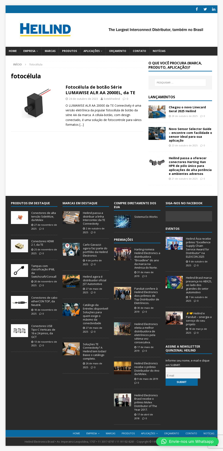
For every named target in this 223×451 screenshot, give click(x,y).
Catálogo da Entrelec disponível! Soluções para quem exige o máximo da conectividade (95, 314)
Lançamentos (161, 96)
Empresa (29, 51)
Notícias (159, 51)
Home (13, 51)
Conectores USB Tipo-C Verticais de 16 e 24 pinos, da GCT (43, 331)
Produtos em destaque (30, 203)
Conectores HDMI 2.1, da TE (42, 242)
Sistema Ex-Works (146, 216)
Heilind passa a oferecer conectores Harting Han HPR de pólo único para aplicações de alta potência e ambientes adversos (190, 166)
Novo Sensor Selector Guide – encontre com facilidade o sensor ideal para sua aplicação (190, 134)
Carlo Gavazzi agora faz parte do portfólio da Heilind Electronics (95, 249)
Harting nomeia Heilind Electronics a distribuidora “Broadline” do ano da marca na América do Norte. (147, 258)
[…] (81, 124)
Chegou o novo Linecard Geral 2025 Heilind (187, 109)
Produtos (69, 51)
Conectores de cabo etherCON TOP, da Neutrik (44, 301)
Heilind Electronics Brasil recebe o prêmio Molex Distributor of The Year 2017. (146, 402)
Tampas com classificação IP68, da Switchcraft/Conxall (43, 270)
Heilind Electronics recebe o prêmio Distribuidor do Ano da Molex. (146, 368)
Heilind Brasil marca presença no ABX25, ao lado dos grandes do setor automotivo (199, 284)
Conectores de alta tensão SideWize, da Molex (43, 216)
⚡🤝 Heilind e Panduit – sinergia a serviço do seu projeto (199, 318)
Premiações (123, 239)
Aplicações (92, 51)
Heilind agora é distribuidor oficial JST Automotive (94, 280)
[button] (187, 441)
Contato (139, 51)
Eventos (173, 228)
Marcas (50, 51)
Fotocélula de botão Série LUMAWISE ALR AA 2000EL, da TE (100, 89)
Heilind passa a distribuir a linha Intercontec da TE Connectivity (94, 217)
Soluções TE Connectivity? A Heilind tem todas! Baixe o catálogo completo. (94, 351)
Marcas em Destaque (80, 203)
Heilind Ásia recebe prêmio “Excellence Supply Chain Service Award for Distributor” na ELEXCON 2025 (198, 247)
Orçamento (117, 51)
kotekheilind (112, 98)
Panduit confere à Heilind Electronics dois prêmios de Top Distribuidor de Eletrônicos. (146, 295)
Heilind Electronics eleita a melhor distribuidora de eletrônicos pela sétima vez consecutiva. (146, 333)
